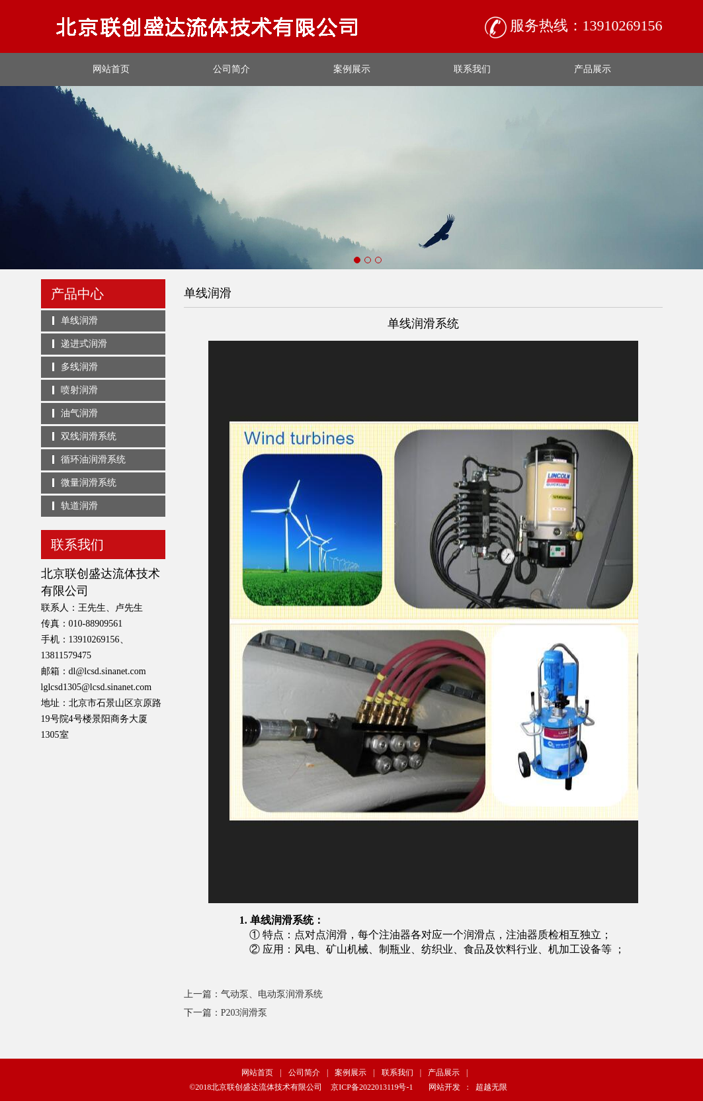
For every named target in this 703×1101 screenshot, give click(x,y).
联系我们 (472, 69)
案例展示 (351, 69)
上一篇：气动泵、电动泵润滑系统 (253, 994)
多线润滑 (79, 367)
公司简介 (231, 69)
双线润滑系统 (88, 436)
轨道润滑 (79, 506)
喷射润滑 (79, 390)
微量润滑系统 (88, 483)
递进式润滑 (84, 344)
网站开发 (444, 1087)
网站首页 (111, 69)
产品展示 (592, 69)
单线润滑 (79, 321)
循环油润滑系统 (93, 459)
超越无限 (491, 1087)
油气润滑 (79, 413)
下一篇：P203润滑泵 (226, 1013)
